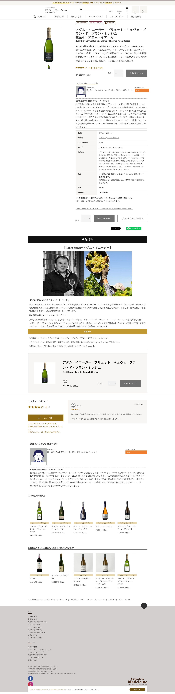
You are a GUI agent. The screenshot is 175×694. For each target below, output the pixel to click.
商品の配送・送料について (37, 621)
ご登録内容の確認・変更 (36, 631)
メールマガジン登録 (35, 637)
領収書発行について (35, 629)
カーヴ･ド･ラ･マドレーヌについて (40, 648)
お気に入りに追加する (132, 218)
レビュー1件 (97, 67)
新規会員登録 (136, 17)
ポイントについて (34, 623)
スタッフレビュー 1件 (87, 83)
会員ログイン (32, 634)
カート (127, 11)
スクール (135, 11)
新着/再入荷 (59, 17)
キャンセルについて (35, 626)
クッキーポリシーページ (57, 689)
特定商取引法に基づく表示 (37, 654)
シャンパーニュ (113, 138)
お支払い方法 (32, 618)
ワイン (101, 147)
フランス (102, 138)
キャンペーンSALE (96, 17)
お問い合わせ (32, 659)
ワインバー (143, 11)
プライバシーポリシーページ (38, 689)
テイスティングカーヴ (35, 651)
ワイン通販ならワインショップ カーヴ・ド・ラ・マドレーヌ (36, 9)
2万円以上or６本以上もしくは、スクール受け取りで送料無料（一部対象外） (104, 208)
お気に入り (119, 11)
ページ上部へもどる (144, 605)
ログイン (111, 11)
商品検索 (73, 599)
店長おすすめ (76, 17)
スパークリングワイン (114, 147)
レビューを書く (47, 417)
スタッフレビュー (117, 17)
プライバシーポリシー (35, 656)
